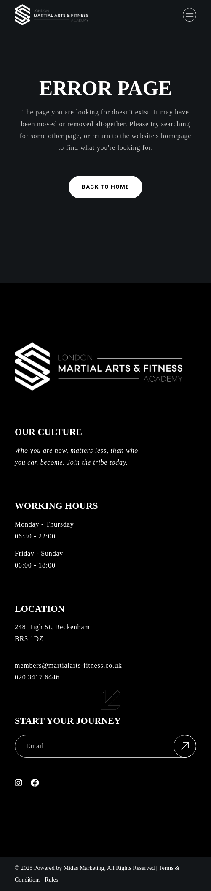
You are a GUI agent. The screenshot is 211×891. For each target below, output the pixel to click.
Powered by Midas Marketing (69, 868)
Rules (51, 880)
